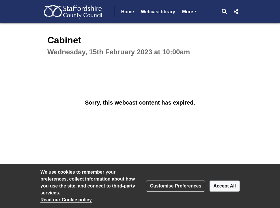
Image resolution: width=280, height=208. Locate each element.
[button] (224, 11)
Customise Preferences (175, 185)
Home (127, 11)
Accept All (224, 185)
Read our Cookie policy (66, 199)
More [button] (189, 11)
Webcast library (158, 11)
